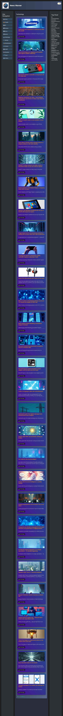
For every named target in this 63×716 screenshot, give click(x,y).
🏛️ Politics (5, 58)
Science (53, 52)
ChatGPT (53, 22)
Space (58, 54)
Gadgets (53, 35)
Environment (54, 32)
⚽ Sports (5, 34)
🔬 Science (5, 46)
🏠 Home (5, 19)
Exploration (53, 33)
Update (52, 60)
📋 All (4, 25)
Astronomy (53, 21)
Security (57, 52)
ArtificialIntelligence (55, 18)
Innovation (54, 39)
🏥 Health (5, 49)
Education (53, 30)
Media (52, 44)
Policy (55, 47)
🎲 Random (5, 28)
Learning (57, 42)
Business (58, 21)
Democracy (53, 26)
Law (55, 41)
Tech (52, 57)
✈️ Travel (5, 55)
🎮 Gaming (5, 40)
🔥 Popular (5, 22)
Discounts (57, 28)
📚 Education (6, 52)
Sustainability (54, 55)
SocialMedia (53, 54)
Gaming (57, 35)
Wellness (56, 60)
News (52, 47)
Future (58, 33)
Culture (52, 25)
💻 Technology (6, 37)
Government (53, 36)
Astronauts (53, 20)
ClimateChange (54, 24)
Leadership (53, 42)
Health (58, 36)
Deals (55, 25)
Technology (54, 58)
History (53, 38)
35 (21, 696)
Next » (23, 696)
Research (53, 50)
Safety (57, 50)
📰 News (5, 31)
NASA (53, 45)
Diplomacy (53, 28)
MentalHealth (56, 44)
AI (51, 17)
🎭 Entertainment (7, 43)
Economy (53, 29)
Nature (56, 45)
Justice (52, 41)
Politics (53, 48)
